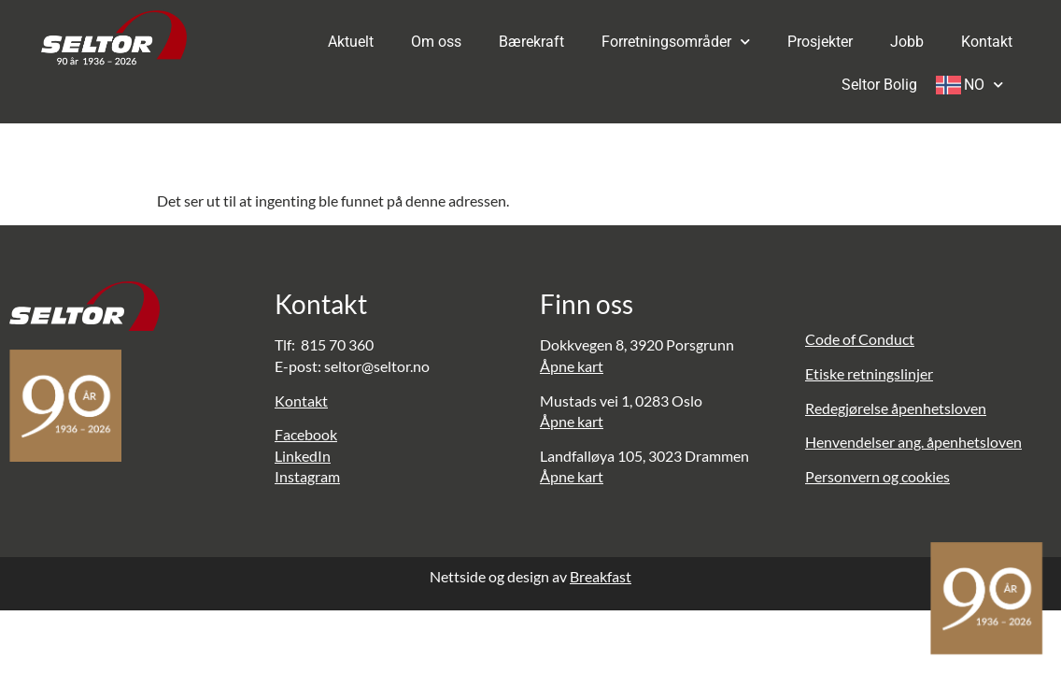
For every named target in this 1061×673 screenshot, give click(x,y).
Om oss (436, 41)
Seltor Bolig (879, 84)
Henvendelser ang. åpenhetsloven (913, 442)
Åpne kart (571, 366)
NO (983, 84)
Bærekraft (531, 41)
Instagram (307, 476)
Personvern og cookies (877, 476)
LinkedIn (303, 456)
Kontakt (986, 41)
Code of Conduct (859, 339)
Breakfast (600, 576)
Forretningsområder (675, 41)
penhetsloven (942, 408)
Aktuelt (351, 41)
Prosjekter (820, 41)
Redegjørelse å (851, 408)
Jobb (907, 41)
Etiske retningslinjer (869, 373)
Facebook (306, 434)
